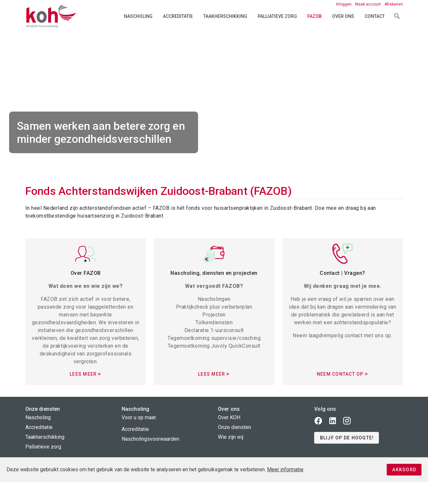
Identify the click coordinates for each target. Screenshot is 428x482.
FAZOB (314, 16)
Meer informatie (285, 469)
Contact (375, 16)
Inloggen (344, 4)
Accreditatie (178, 16)
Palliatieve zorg (277, 16)
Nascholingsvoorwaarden (150, 439)
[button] (346, 438)
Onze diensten (234, 427)
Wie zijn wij (230, 437)
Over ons (343, 16)
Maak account (368, 4)
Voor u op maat (139, 417)
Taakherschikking (225, 16)
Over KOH (229, 417)
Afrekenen (393, 4)
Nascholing (138, 16)
